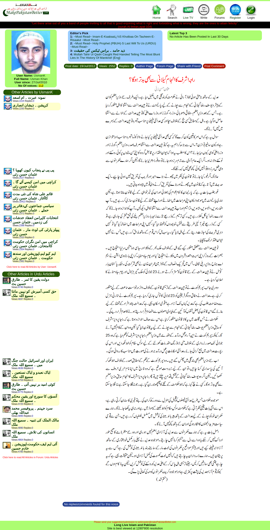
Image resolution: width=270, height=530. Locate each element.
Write (203, 11)
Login (251, 11)
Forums (219, 11)
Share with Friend (188, 66)
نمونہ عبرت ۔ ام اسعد (29, 98)
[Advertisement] (32, 139)
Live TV (188, 11)
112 (40, 85)
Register (235, 11)
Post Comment (214, 66)
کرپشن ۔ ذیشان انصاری (30, 105)
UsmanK (39, 75)
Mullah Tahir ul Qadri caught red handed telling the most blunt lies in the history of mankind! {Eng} (115, 56)
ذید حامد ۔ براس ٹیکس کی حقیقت (99, 50)
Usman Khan (38, 79)
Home (156, 11)
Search (172, 11)
